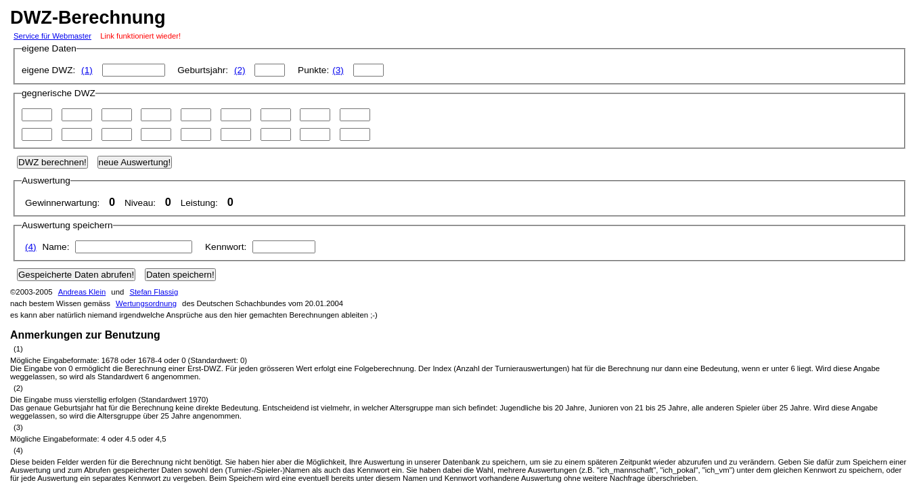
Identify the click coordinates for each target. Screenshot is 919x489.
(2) (240, 70)
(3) (338, 70)
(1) (87, 70)
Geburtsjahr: (234, 70)
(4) (31, 247)
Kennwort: (260, 247)
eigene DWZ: (96, 70)
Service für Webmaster (52, 36)
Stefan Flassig (153, 292)
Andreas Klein (82, 292)
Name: (111, 247)
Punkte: (341, 70)
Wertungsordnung (146, 303)
